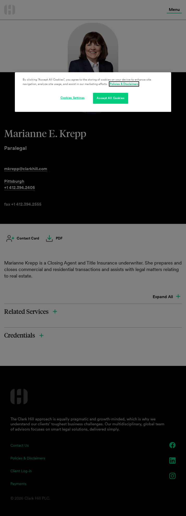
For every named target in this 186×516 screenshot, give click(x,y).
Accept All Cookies (110, 98)
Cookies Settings (72, 98)
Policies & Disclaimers (124, 84)
